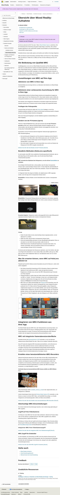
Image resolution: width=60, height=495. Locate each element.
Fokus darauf (40, 109)
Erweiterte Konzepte (37, 13)
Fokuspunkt (43, 282)
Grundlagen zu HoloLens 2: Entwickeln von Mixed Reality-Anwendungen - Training (35, 476)
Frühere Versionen (15, 492)
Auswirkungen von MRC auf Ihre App (26, 29)
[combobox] (9, 16)
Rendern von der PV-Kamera (26, 41)
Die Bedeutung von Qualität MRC (25, 27)
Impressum (13, 494)
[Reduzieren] (15, 13)
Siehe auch (21, 32)
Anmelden (56, 1)
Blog (21, 492)
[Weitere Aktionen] (58, 14)
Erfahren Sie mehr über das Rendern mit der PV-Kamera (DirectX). (33, 147)
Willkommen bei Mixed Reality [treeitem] (8, 18)
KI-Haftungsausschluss (5, 492)
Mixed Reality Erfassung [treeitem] (11, 52)
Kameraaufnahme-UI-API (34, 339)
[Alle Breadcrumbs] (19, 14)
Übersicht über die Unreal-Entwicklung (29, 454)
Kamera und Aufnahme (47, 13)
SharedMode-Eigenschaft (25, 424)
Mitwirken (26, 492)
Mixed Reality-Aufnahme (26, 451)
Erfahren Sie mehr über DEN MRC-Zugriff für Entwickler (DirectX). (33, 444)
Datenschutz (32, 492)
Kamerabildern (53, 160)
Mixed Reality (29, 13)
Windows (23, 13)
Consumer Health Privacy (42, 492)
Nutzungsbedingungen (5, 494)
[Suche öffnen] (53, 2)
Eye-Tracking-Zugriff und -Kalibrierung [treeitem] (10, 68)
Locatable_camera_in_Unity (37, 389)
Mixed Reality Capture (45, 45)
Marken (19, 494)
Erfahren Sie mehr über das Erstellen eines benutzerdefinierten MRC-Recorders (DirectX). (38, 400)
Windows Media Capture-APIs (42, 394)
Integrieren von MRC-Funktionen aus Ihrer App (28, 30)
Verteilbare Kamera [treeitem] (9, 50)
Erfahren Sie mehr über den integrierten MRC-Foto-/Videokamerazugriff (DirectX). (36, 430)
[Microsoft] (2, 2)
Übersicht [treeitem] (6, 45)
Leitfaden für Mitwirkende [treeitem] (7, 76)
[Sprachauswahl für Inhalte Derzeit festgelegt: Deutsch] (4, 489)
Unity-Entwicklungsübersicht (27, 453)
